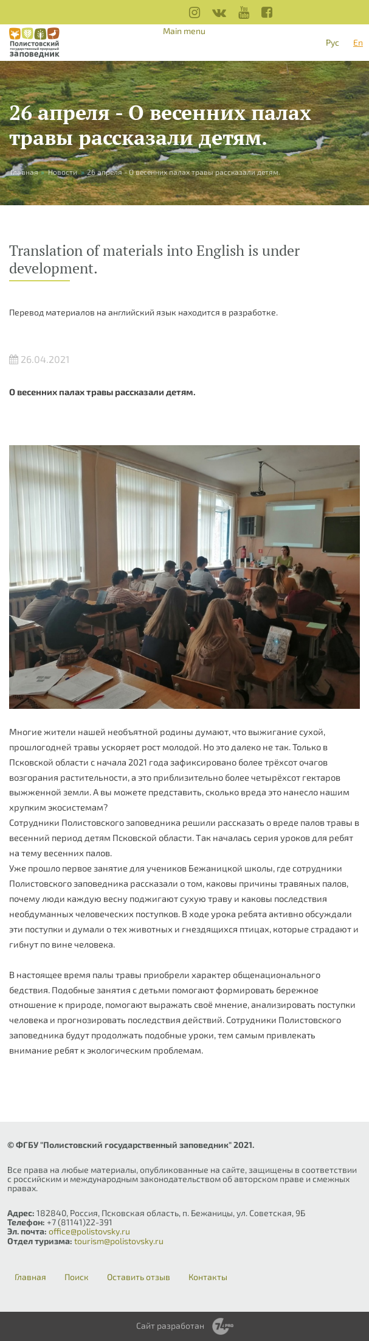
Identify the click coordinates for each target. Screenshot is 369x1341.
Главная (30, 1277)
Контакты (207, 1277)
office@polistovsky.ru (89, 1231)
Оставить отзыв (138, 1277)
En (358, 42)
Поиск (76, 1277)
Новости (62, 171)
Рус (332, 42)
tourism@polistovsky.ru (119, 1241)
